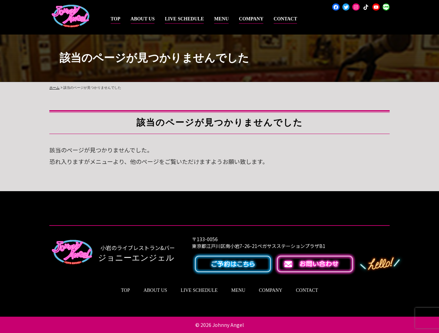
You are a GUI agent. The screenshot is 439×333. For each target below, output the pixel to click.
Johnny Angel (228, 324)
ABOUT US (143, 18)
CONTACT (285, 18)
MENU (221, 18)
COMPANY (251, 18)
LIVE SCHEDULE (184, 18)
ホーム (54, 87)
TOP (115, 18)
